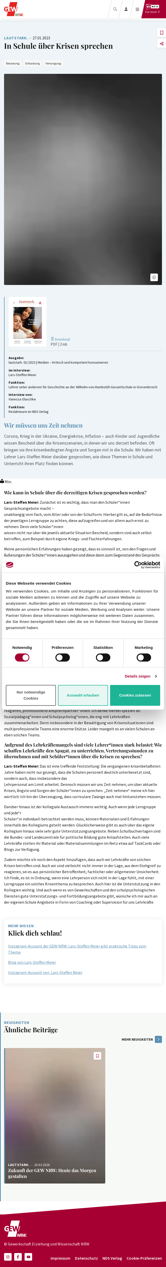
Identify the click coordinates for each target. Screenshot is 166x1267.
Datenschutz (86, 1258)
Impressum (60, 1258)
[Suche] (115, 9)
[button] (154, 277)
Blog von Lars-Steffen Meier (32, 962)
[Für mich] (152, 9)
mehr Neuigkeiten (142, 1039)
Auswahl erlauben (83, 695)
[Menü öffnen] (137, 9)
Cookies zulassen (135, 695)
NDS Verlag (112, 1258)
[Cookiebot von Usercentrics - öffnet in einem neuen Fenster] (138, 565)
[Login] (126, 9)
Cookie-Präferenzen (144, 1258)
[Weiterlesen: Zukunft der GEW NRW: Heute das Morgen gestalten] (54, 1115)
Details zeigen (137, 676)
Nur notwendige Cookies (31, 695)
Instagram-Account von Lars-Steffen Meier (45, 972)
